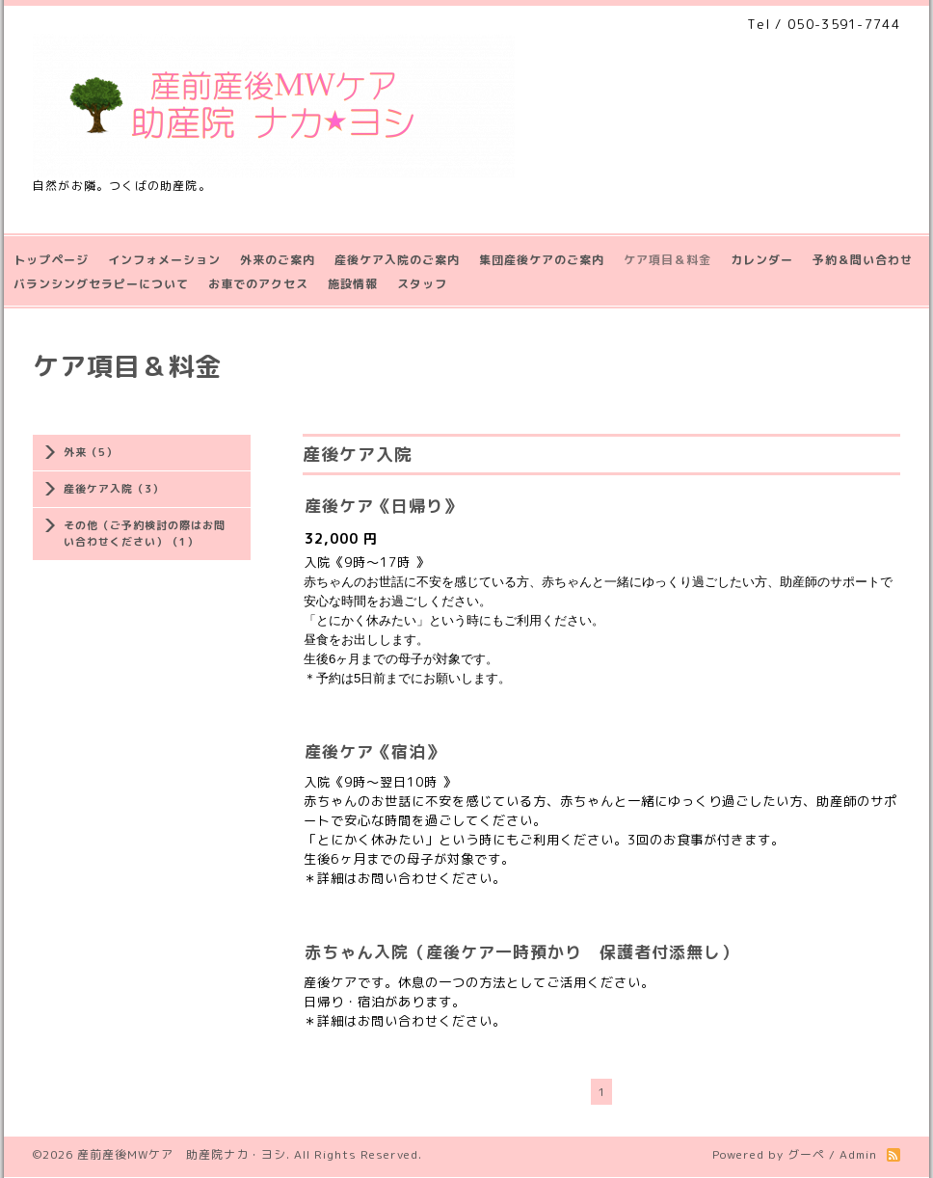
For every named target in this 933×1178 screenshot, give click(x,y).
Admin (858, 1154)
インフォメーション (164, 260)
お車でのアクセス (258, 284)
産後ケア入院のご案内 (397, 260)
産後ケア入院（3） (114, 488)
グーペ (806, 1154)
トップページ (51, 260)
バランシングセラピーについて (101, 284)
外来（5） (91, 452)
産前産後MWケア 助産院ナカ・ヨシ (181, 1154)
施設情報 (353, 284)
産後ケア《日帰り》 (383, 506)
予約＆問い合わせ (863, 260)
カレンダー (762, 260)
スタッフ (422, 284)
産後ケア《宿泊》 (374, 751)
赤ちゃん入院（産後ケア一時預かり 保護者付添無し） (521, 952)
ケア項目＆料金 (667, 260)
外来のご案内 (277, 260)
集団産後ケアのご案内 (541, 260)
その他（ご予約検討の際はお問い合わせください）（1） (145, 533)
